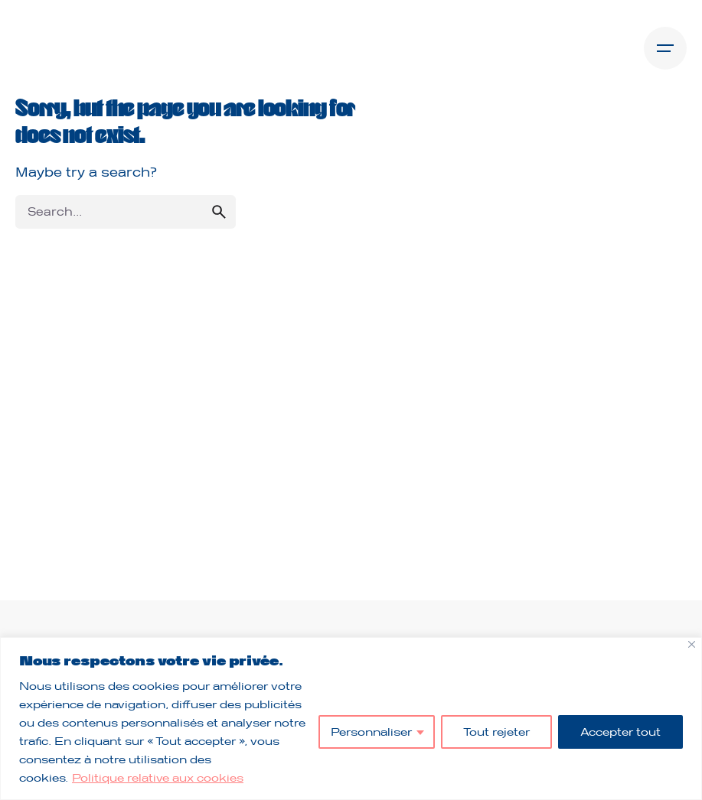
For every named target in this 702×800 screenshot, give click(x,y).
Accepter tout (620, 731)
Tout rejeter (496, 731)
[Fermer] (691, 644)
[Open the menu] (665, 48)
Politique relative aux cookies (157, 777)
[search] (219, 212)
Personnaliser (371, 731)
